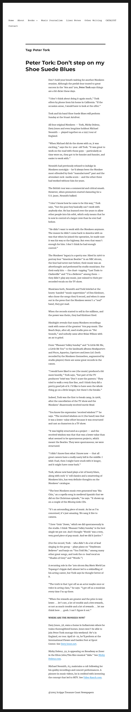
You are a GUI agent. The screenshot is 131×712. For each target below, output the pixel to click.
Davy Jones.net (68, 644)
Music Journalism (52, 20)
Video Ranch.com (92, 677)
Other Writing (93, 20)
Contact (13, 26)
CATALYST (111, 20)
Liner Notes (73, 20)
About (21, 20)
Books (31, 20)
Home (11, 20)
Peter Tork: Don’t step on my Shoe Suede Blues (65, 65)
